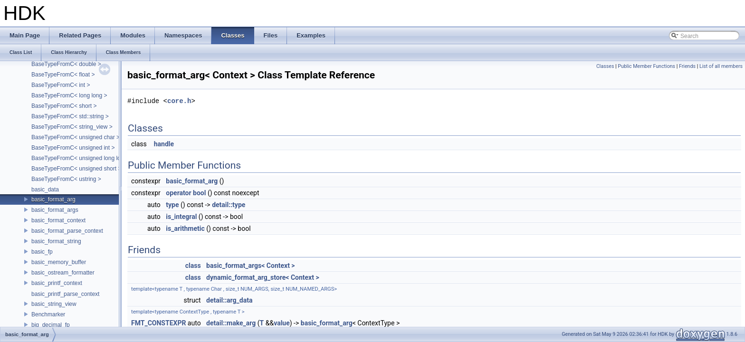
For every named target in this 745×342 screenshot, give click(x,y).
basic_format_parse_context (67, 231)
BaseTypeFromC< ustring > (66, 179)
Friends (687, 66)
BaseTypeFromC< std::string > (70, 116)
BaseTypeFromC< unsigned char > (75, 137)
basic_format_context (58, 220)
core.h (179, 100)
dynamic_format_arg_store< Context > (262, 277)
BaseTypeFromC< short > (63, 106)
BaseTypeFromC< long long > (69, 95)
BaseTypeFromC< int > (60, 85)
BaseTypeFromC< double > (66, 64)
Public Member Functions (646, 66)
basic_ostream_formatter (63, 272)
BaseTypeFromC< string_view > (72, 127)
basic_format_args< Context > (250, 265)
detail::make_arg (231, 323)
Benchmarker (48, 314)
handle (164, 144)
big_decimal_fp (50, 325)
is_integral (181, 216)
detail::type (228, 205)
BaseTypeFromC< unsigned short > (76, 168)
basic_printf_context (56, 283)
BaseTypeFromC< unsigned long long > (81, 158)
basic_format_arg (53, 199)
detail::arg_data (229, 300)
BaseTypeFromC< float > (63, 74)
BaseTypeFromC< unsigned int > (73, 147)
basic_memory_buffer (58, 262)
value (282, 323)
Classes (605, 66)
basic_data (45, 189)
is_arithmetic (185, 228)
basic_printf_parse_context (65, 294)
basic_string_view (53, 304)
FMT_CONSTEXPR (158, 323)
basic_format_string (56, 241)
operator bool (186, 193)
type (172, 205)
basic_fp (42, 251)
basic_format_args (54, 210)
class (193, 265)
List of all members (721, 66)
